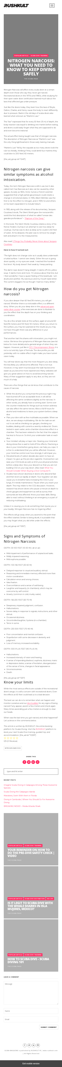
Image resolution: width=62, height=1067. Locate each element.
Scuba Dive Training (39, 55)
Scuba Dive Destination (35, 899)
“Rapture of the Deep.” (35, 218)
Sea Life (50, 899)
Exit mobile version (30, 1063)
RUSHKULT (40, 729)
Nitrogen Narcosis (13, 748)
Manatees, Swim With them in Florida (20, 795)
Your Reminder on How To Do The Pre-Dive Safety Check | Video (31, 853)
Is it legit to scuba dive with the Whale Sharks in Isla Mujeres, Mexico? (30, 906)
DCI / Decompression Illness (41, 347)
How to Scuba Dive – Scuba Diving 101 (28, 960)
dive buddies (32, 703)
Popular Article (21, 55)
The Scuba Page (31, 79)
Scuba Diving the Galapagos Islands (19, 792)
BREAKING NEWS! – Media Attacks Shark (22, 806)
